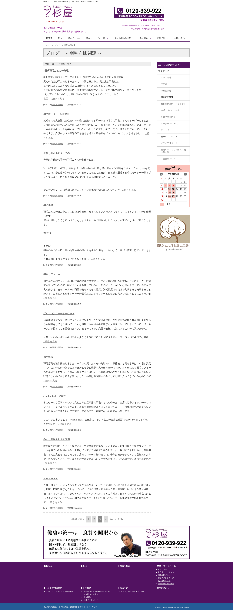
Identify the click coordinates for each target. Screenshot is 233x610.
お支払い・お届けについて (94, 594)
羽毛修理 (48, 205)
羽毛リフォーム (51, 274)
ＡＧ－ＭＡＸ (50, 478)
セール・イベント (169, 137)
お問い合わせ (180, 38)
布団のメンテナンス (166, 578)
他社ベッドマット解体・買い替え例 (173, 151)
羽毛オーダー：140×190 (56, 114)
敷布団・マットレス (166, 572)
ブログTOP (163, 71)
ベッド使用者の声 (124, 39)
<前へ (81, 519)
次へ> (113, 519)
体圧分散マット (168, 159)
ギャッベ (165, 130)
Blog (60, 38)
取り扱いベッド (164, 581)
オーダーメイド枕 (169, 123)
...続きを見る (57, 98)
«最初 (74, 519)
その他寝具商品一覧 (166, 584)
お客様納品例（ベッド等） (173, 104)
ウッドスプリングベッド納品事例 (59, 591)
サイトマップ (91, 607)
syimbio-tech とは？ (54, 396)
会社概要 (146, 39)
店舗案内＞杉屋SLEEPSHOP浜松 (97, 591)
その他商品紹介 (168, 117)
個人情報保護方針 (50, 607)
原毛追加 (48, 357)
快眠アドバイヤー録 (170, 110)
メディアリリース (169, 143)
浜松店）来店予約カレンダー (132, 591)
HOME (49, 38)
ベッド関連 (166, 77)
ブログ (57, 45)
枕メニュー (162, 569)
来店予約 (163, 39)
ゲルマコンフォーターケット (58, 313)
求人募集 (87, 597)
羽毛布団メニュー (165, 575)
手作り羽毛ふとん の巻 (56, 153)
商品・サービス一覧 (97, 39)
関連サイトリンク (91, 600)
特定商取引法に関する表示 (72, 607)
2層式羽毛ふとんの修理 (56, 70)
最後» (120, 519)
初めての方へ (74, 38)
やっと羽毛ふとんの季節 (56, 439)
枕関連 (164, 84)
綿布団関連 (166, 91)
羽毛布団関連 (57, 105)
